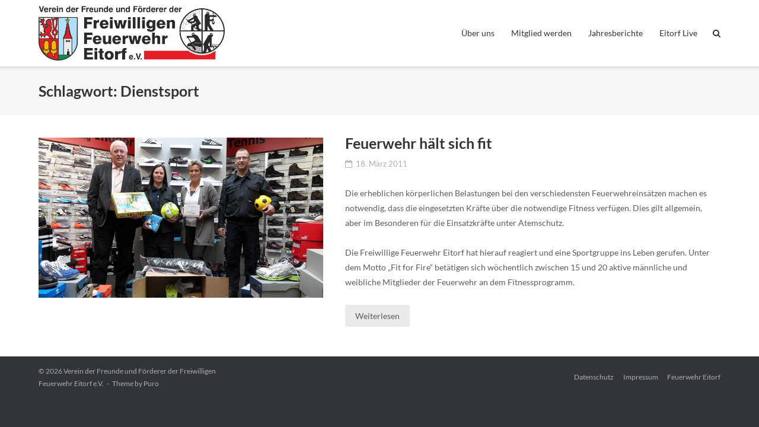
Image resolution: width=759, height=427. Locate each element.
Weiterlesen (377, 316)
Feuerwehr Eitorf (693, 376)
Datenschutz (594, 376)
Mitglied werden (541, 33)
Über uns (478, 33)
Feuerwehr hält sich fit (418, 143)
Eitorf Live (678, 33)
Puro (151, 383)
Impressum (640, 376)
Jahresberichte (615, 33)
